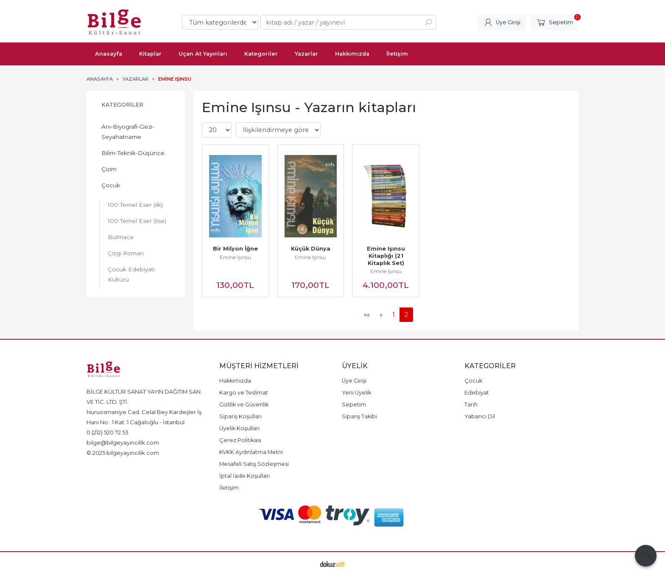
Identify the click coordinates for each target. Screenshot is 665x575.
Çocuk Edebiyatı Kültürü (131, 274)
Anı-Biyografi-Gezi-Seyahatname (127, 131)
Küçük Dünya (310, 248)
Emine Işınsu (235, 257)
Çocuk (110, 185)
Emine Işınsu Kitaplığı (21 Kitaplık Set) (387, 255)
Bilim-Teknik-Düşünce (133, 152)
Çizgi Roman (126, 253)
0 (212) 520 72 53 (108, 432)
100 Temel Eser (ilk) (135, 204)
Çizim (109, 169)
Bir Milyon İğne (235, 248)
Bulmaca (120, 237)
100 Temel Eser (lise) (137, 220)
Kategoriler (122, 104)
